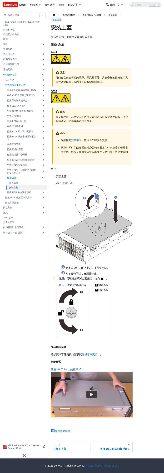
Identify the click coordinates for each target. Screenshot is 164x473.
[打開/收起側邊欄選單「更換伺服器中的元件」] (43, 85)
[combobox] (8, 15)
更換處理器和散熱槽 (17, 154)
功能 (5, 39)
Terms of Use (111, 465)
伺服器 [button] (34, 4)
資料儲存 (50, 4)
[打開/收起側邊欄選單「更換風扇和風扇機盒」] (43, 100)
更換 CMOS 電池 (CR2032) (21, 95)
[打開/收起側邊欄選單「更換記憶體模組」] (43, 126)
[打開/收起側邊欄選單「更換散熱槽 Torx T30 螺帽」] (43, 111)
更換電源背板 (14, 144)
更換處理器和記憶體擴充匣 (20, 159)
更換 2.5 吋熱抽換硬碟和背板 (21, 90)
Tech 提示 (8, 217)
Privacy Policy (94, 465)
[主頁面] (54, 14)
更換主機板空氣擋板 (17, 165)
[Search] (145, 4)
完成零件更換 (12, 202)
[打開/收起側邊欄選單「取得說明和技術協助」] (43, 232)
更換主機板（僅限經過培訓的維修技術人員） (21, 171)
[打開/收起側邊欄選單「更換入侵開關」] (43, 116)
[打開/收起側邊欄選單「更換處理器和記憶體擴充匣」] (43, 159)
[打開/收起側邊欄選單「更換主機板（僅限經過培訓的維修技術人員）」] (43, 171)
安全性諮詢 (9, 222)
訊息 (5, 212)
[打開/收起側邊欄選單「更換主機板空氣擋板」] (43, 165)
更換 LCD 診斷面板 (16, 121)
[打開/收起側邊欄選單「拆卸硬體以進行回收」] (43, 227)
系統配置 (7, 69)
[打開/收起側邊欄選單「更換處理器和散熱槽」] (43, 154)
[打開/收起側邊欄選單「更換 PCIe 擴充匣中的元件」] (43, 197)
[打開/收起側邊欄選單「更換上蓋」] (43, 177)
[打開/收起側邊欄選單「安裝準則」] (43, 80)
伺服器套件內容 (11, 34)
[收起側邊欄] (24, 455)
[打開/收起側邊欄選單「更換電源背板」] (43, 144)
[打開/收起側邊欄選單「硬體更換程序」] (43, 74)
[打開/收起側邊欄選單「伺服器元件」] (43, 54)
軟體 (61, 4)
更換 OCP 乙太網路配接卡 (20, 131)
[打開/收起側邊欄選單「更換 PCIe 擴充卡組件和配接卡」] (43, 138)
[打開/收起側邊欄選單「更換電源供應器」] (43, 149)
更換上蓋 (11, 177)
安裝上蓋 (13, 187)
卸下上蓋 (13, 182)
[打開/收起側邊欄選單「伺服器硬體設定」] (43, 64)
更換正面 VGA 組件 (17, 105)
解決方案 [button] (73, 4)
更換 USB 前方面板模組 (19, 192)
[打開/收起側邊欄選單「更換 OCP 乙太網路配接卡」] (43, 131)
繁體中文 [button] (113, 4)
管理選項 (7, 49)
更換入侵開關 (14, 116)
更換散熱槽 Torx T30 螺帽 (20, 110)
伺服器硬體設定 (11, 64)
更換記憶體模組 (15, 126)
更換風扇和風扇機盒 (17, 100)
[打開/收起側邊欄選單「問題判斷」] (43, 207)
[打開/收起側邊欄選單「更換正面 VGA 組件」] (43, 105)
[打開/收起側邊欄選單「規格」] (43, 44)
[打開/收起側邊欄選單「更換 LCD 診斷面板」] (43, 121)
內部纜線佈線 (10, 59)
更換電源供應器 (15, 149)
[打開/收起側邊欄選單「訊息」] (43, 212)
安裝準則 (9, 79)
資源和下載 (9, 29)
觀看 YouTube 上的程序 (66, 369)
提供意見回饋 (60, 431)
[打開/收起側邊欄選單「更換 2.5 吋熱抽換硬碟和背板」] (43, 90)
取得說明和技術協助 (13, 232)
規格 (5, 44)
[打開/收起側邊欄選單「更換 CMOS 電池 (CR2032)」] (43, 95)
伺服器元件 (9, 54)
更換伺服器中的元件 (15, 85)
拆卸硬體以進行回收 (13, 227)
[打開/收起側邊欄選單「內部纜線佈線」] (43, 59)
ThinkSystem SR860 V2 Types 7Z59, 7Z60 (21, 23)
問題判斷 (7, 207)
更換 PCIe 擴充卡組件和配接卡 (21, 138)
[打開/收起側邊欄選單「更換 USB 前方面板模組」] (43, 192)
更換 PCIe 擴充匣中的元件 (18, 197)
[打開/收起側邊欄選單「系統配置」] (43, 69)
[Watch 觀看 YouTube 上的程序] (91, 394)
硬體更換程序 (10, 74)
